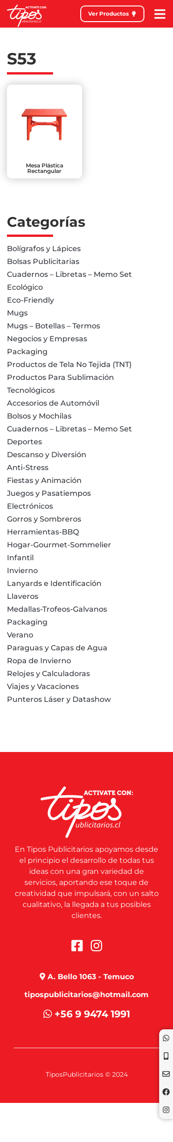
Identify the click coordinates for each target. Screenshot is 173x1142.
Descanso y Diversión (46, 454)
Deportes (24, 441)
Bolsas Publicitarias (43, 261)
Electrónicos (30, 506)
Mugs (17, 313)
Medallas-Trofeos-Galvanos (57, 609)
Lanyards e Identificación (54, 583)
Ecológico (25, 287)
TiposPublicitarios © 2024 (87, 1074)
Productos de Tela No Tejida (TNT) (69, 364)
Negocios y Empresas (47, 338)
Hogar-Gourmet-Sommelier (59, 544)
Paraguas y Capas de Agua (57, 647)
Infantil (20, 557)
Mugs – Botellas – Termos (53, 325)
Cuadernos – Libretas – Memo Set (69, 274)
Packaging (27, 351)
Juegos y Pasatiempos (49, 493)
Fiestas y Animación (44, 480)
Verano (20, 635)
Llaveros (22, 596)
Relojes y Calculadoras (48, 673)
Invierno (22, 570)
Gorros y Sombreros (44, 519)
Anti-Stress (27, 467)
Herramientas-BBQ (43, 532)
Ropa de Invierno (39, 660)
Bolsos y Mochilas (39, 416)
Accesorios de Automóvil (53, 403)
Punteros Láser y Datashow (59, 699)
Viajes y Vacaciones (43, 686)
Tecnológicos (31, 390)
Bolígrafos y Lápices (44, 248)
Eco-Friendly (30, 300)
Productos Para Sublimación (60, 377)
